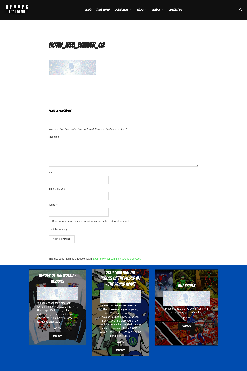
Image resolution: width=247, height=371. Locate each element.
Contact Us (175, 10)
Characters (123, 10)
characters (60, 312)
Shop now (57, 341)
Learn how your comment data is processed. (118, 264)
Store (142, 10)
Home (88, 10)
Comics (158, 10)
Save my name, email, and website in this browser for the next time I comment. (90, 227)
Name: (52, 178)
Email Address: (57, 195)
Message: (54, 143)
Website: (53, 211)
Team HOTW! (103, 10)
